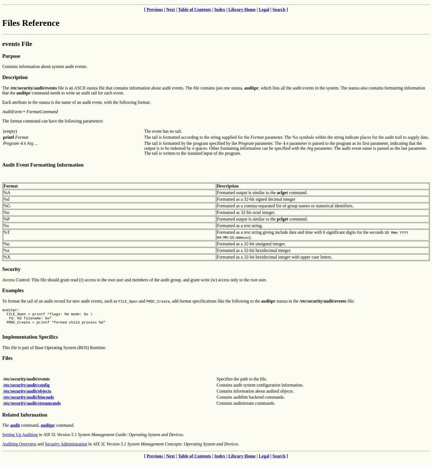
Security (11, 269)
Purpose (11, 56)
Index (219, 9)
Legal (264, 9)
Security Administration (66, 448)
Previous (155, 9)
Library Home (242, 9)
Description (15, 77)
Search (278, 9)
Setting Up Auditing (20, 438)
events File (17, 43)
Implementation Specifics (30, 341)
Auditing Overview (19, 448)
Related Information (24, 419)
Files (7, 362)
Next (170, 9)
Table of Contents (194, 9)
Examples (13, 290)
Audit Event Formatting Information (43, 165)
